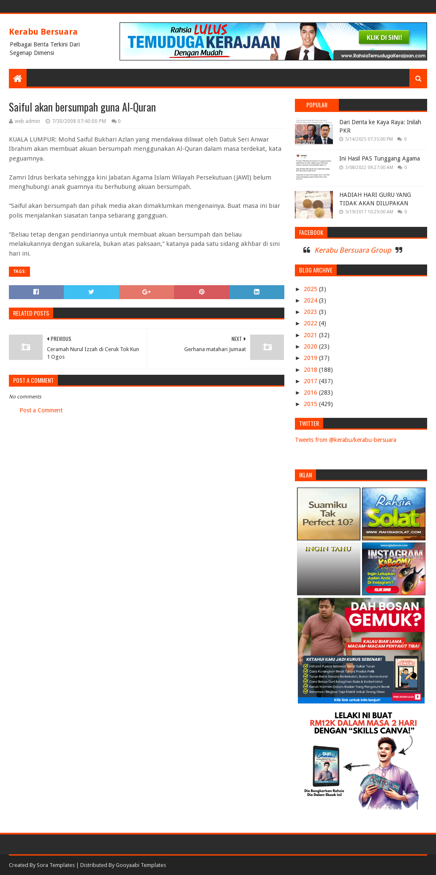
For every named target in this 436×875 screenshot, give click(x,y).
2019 (311, 357)
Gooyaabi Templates (141, 865)
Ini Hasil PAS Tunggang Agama (379, 158)
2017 (311, 381)
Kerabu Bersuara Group (352, 250)
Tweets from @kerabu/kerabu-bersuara (345, 439)
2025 (311, 289)
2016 (311, 392)
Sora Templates (56, 865)
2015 (311, 404)
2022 (311, 323)
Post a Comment (41, 410)
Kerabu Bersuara (43, 32)
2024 (311, 300)
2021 (311, 335)
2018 (311, 369)
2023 (311, 311)
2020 (311, 346)
